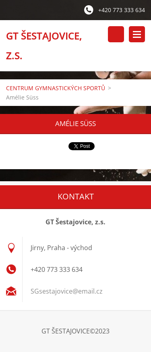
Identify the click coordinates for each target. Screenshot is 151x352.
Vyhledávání (116, 34)
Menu (137, 34)
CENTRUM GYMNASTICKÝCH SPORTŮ (55, 88)
